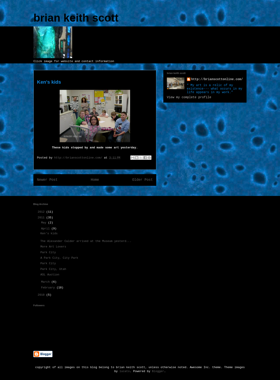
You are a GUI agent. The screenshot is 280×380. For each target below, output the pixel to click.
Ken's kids (48, 233)
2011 (42, 217)
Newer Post (47, 180)
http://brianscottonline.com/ (217, 79)
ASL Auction (49, 274)
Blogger (158, 371)
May (44, 222)
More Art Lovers (53, 246)
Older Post (142, 180)
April (46, 228)
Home (95, 180)
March (46, 282)
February (49, 287)
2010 (42, 295)
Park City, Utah (53, 269)
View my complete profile (189, 97)
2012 (42, 212)
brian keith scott (75, 18)
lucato (124, 371)
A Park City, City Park (59, 258)
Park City (48, 252)
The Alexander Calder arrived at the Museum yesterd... (85, 241)
